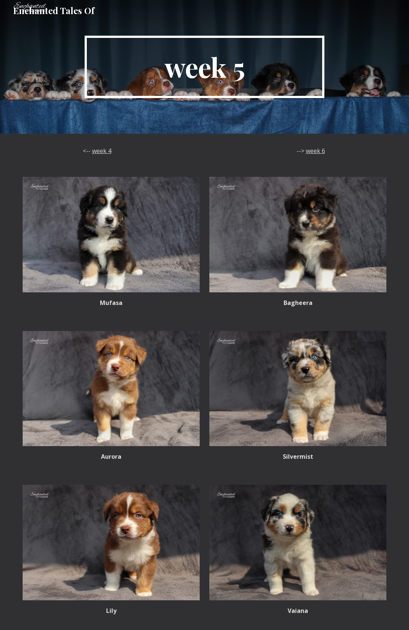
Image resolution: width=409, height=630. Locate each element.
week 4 (101, 151)
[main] (204, 67)
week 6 (315, 151)
